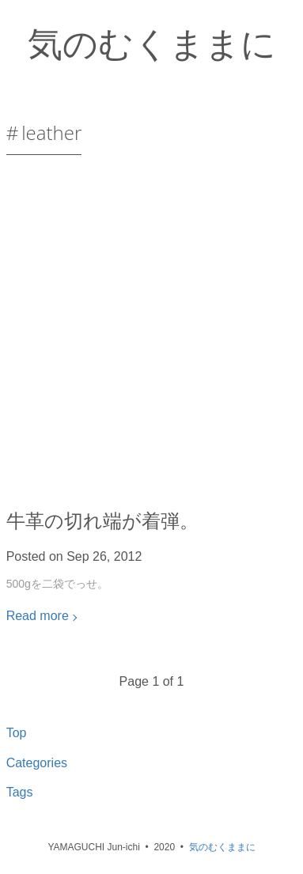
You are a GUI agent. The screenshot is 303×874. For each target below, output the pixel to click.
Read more (37, 615)
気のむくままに (152, 42)
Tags (19, 792)
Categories (36, 763)
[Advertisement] (151, 338)
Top (16, 733)
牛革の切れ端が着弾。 (102, 520)
